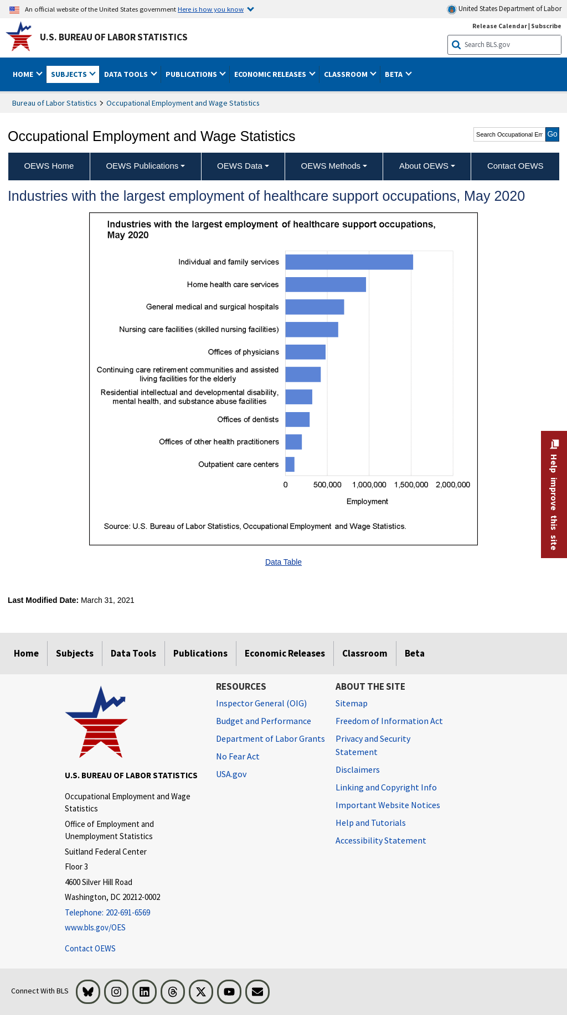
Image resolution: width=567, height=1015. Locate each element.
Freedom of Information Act (389, 720)
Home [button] (24, 74)
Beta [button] (394, 74)
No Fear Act (238, 756)
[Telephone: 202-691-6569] (132, 913)
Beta (415, 653)
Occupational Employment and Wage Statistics (183, 103)
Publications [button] (192, 74)
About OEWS (424, 165)
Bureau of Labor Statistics (54, 103)
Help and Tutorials (371, 822)
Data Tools (133, 653)
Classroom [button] (346, 74)
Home (26, 653)
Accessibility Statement (381, 840)
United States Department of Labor (504, 9)
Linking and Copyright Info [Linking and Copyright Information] (386, 787)
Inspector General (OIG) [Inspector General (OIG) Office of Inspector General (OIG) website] (261, 703)
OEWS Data (239, 165)
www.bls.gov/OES (95, 927)
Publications (200, 653)
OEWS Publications (142, 165)
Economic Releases (285, 653)
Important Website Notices (388, 804)
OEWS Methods (331, 165)
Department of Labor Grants (270, 738)
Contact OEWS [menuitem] (515, 165)
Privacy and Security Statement (373, 745)
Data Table (283, 562)
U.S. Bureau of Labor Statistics (114, 37)
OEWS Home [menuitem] (49, 165)
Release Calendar (499, 26)
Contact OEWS (90, 948)
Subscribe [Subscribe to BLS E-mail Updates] (546, 26)
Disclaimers (358, 769)
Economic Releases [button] (271, 74)
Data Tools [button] (127, 74)
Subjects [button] (70, 74)
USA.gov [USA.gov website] (231, 773)
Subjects (75, 653)
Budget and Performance (263, 720)
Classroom (365, 653)
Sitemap (352, 703)
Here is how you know (211, 8)
